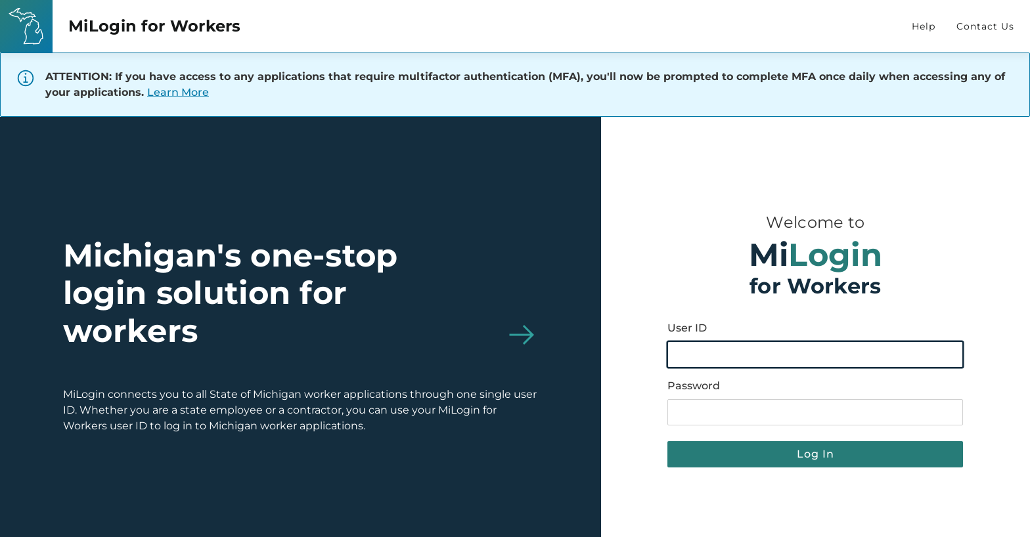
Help (923, 26)
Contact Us (985, 26)
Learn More (178, 92)
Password (693, 385)
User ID (687, 328)
